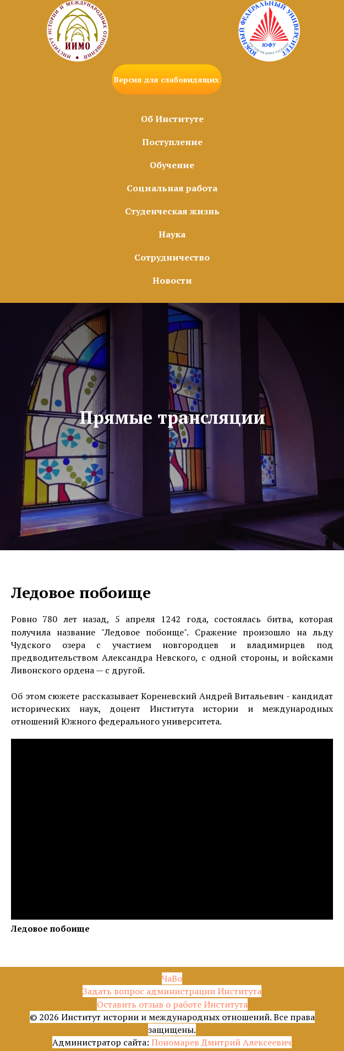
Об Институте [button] (172, 119)
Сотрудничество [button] (172, 257)
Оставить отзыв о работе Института (172, 1004)
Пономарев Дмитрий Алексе (211, 1042)
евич (282, 1042)
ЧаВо (172, 978)
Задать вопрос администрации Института (172, 991)
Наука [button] (172, 234)
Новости (172, 280)
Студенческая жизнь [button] (172, 211)
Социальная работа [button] (172, 188)
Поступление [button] (172, 142)
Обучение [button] (172, 165)
